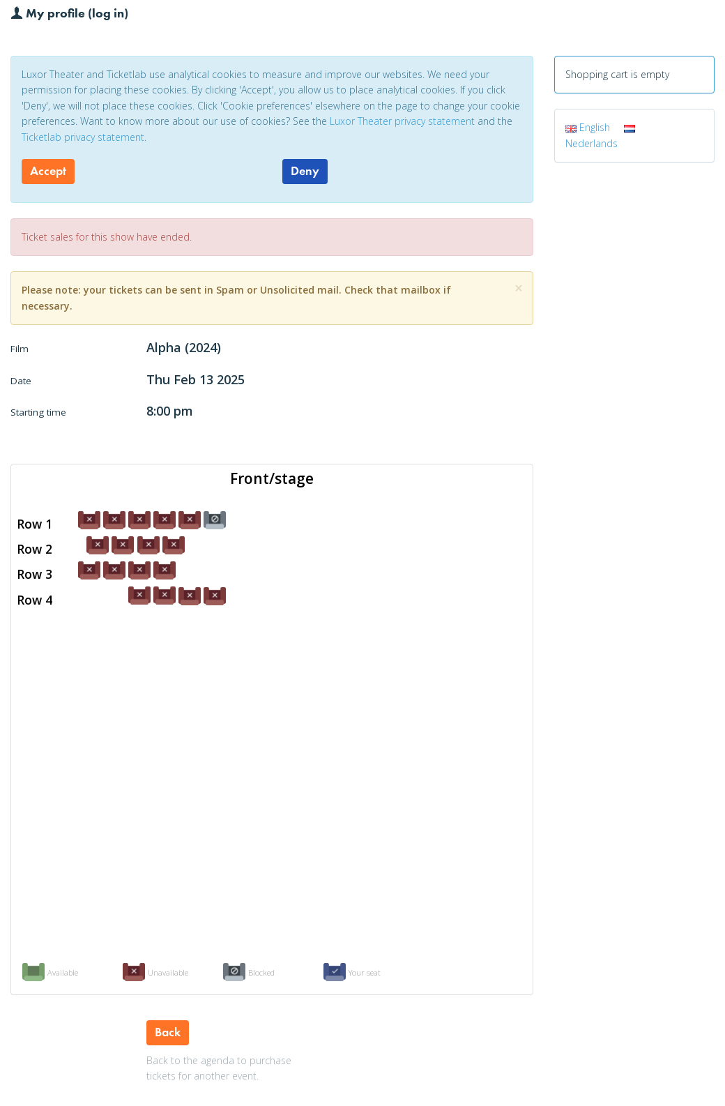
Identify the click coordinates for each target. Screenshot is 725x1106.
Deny (305, 171)
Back (168, 1032)
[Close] (518, 288)
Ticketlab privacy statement (83, 137)
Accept (48, 171)
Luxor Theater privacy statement (402, 121)
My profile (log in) (69, 13)
